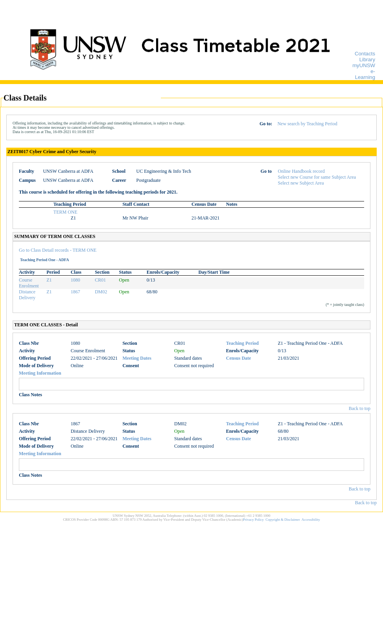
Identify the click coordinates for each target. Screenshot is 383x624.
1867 (75, 292)
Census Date (238, 358)
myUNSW (363, 65)
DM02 (101, 292)
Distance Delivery (27, 294)
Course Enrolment (29, 283)
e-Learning (365, 74)
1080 (75, 280)
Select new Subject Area (301, 183)
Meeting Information (40, 373)
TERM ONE (65, 212)
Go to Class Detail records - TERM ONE (57, 250)
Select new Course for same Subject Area (317, 177)
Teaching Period (242, 343)
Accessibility (311, 520)
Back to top (359, 408)
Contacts (365, 54)
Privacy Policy (253, 520)
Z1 (49, 280)
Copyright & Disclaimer (282, 520)
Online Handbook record (301, 171)
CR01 (100, 280)
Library (367, 59)
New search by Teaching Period (307, 123)
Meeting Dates (136, 358)
